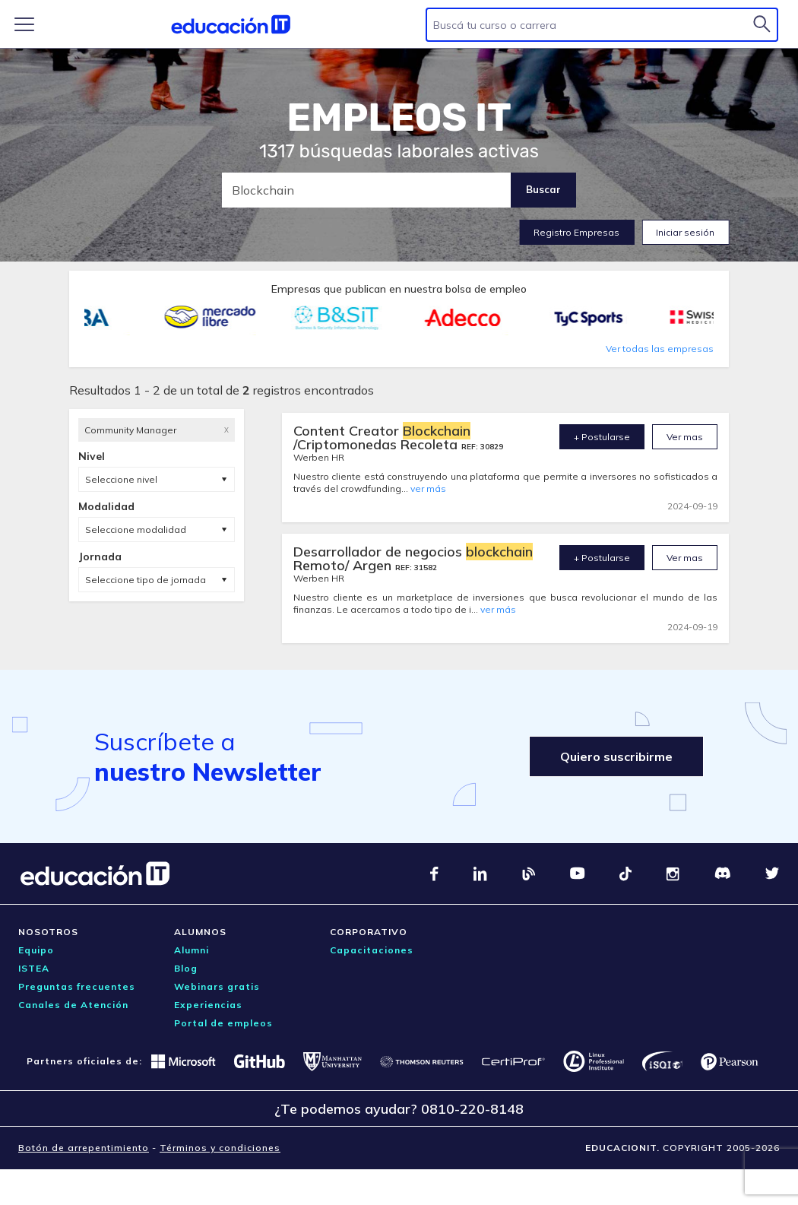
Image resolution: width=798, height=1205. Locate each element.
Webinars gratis (217, 986)
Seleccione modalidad (135, 529)
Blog (186, 968)
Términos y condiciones (220, 1147)
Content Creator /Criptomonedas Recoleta (381, 437)
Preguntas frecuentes (76, 986)
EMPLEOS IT (399, 118)
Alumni (191, 950)
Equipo (36, 950)
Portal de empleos (223, 1023)
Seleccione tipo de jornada (145, 579)
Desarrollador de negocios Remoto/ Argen (413, 558)
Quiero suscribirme (616, 756)
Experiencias (208, 1004)
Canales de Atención (73, 1004)
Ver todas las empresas (660, 348)
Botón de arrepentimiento (83, 1147)
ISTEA (33, 968)
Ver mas (685, 436)
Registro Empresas (576, 232)
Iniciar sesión (685, 232)
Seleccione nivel (121, 479)
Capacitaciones (371, 950)
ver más (428, 488)
